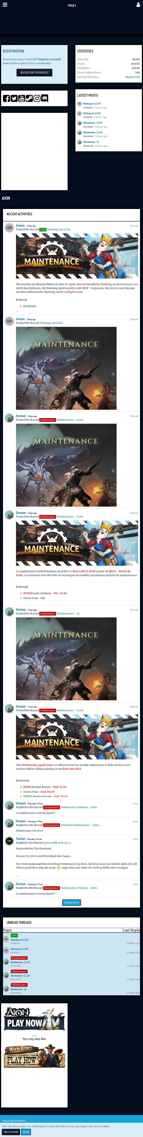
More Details (11, 1131)
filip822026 (132, 77)
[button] (5, 5)
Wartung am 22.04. (92, 103)
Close (26, 1131)
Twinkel (20, 839)
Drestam (88, 126)
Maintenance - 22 (91, 142)
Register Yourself (34, 72)
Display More (71, 902)
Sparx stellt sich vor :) (56, 842)
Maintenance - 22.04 (92, 122)
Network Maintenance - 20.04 (80, 825)
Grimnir (87, 107)
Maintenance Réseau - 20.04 (79, 807)
